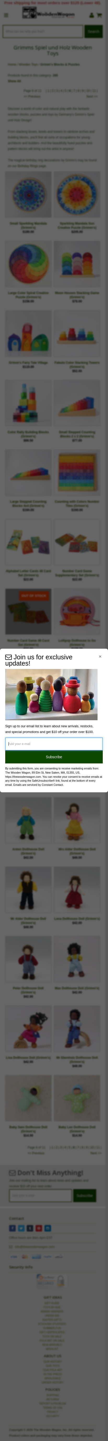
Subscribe (54, 757)
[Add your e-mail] (54, 743)
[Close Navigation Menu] (100, 656)
